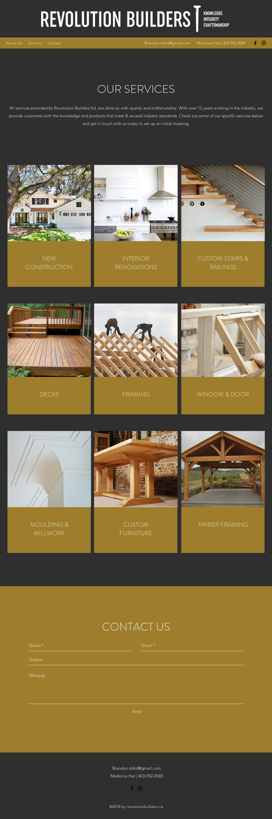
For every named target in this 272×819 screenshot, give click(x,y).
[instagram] (263, 43)
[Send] (136, 711)
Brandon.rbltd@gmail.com (167, 42)
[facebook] (255, 43)
